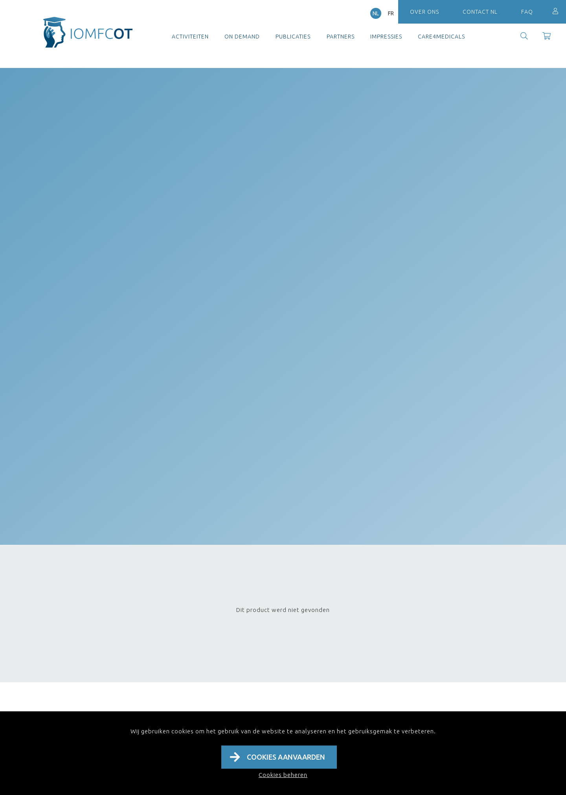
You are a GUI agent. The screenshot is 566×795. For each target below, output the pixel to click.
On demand (242, 36)
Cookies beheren (283, 774)
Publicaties (293, 36)
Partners (341, 36)
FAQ (527, 12)
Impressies (386, 36)
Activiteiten (190, 36)
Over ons (424, 12)
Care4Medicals (441, 36)
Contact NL (480, 12)
